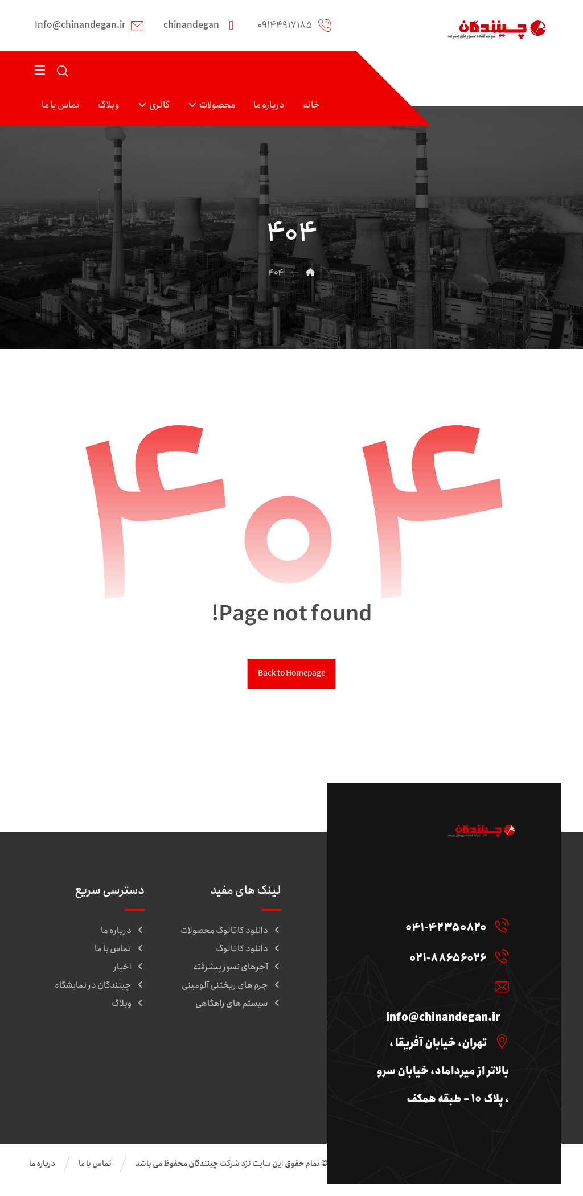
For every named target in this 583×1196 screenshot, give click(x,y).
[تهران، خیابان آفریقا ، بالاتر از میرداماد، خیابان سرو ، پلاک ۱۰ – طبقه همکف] (441, 1052)
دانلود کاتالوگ (248, 952)
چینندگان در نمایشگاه (100, 988)
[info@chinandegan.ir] (441, 996)
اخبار (129, 970)
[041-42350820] (450, 931)
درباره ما (123, 933)
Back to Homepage (291, 676)
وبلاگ (128, 1006)
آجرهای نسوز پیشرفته (237, 970)
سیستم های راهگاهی (238, 1006)
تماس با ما (120, 952)
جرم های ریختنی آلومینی (231, 988)
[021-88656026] (452, 964)
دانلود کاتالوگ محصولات (230, 933)
